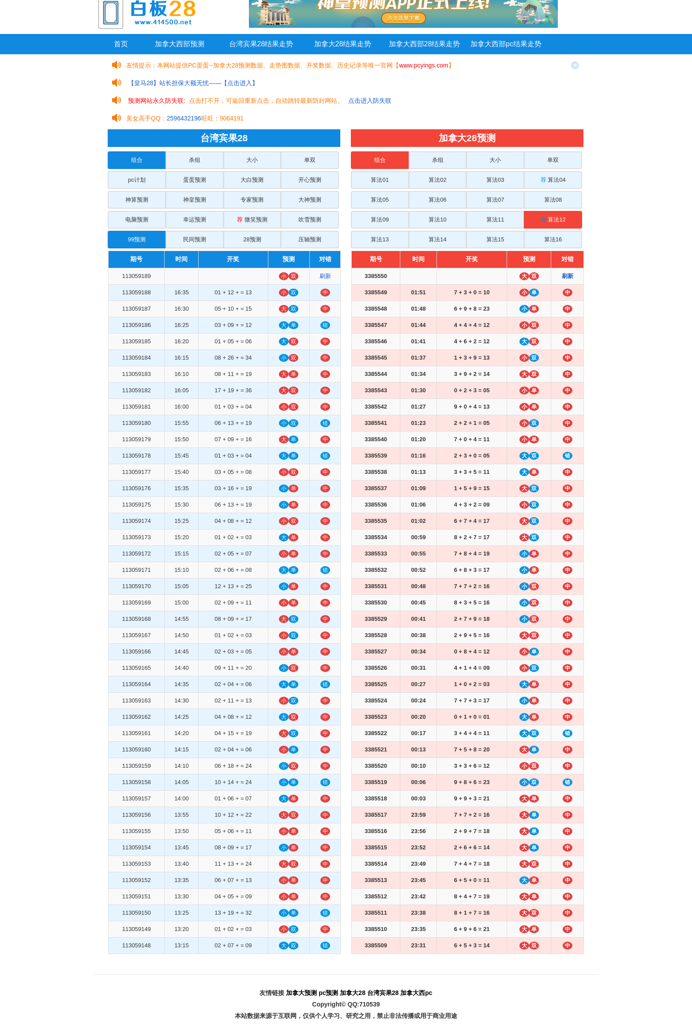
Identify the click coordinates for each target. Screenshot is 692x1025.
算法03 (495, 179)
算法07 (495, 199)
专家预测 (252, 199)
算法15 (495, 239)
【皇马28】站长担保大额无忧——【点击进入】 (193, 82)
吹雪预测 (309, 219)
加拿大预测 (301, 992)
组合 (137, 160)
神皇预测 (194, 199)
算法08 (553, 199)
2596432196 (184, 118)
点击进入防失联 (369, 100)
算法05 (379, 199)
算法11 (495, 219)
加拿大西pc (416, 992)
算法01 (379, 179)
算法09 (379, 219)
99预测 (137, 239)
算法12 (553, 219)
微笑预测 (252, 219)
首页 (121, 44)
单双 (310, 160)
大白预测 (252, 179)
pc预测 (328, 992)
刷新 (325, 276)
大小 (252, 160)
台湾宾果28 (383, 992)
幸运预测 (194, 219)
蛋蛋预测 (194, 179)
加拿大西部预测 (179, 44)
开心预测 (309, 179)
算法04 (553, 179)
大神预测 (309, 199)
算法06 (437, 199)
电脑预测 (136, 219)
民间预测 (194, 239)
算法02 (437, 179)
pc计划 (137, 179)
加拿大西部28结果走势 (424, 44)
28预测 (252, 239)
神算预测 (136, 199)
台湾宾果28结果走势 (261, 44)
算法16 (553, 239)
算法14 (437, 239)
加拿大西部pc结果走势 (506, 44)
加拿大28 (352, 992)
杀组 (194, 160)
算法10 (437, 219)
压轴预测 (309, 239)
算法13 (379, 239)
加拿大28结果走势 (343, 44)
